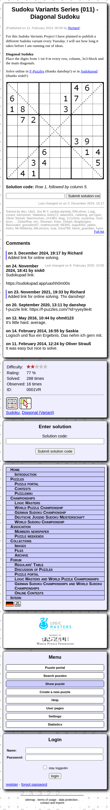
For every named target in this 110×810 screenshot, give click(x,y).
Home (15, 469)
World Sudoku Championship (39, 522)
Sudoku (13, 412)
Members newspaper (32, 531)
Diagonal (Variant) (38, 412)
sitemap (30, 799)
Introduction (25, 474)
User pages (55, 708)
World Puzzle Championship (39, 507)
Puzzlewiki (24, 493)
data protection (68, 799)
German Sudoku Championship (40, 512)
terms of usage (47, 799)
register (12, 784)
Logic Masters (27, 503)
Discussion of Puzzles (34, 569)
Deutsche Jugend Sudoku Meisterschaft (49, 517)
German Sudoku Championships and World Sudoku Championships (58, 585)
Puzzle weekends (29, 536)
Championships (22, 498)
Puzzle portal (27, 484)
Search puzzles (55, 675)
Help (55, 700)
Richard (73, 28)
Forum (15, 560)
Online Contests (29, 593)
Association (20, 526)
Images (20, 545)
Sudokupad (89, 71)
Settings (55, 716)
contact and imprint (52, 802)
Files (19, 550)
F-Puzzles (36, 71)
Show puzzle (55, 684)
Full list (99, 231)
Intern (15, 597)
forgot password (34, 784)
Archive (21, 555)
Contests (23, 488)
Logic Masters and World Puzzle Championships (57, 579)
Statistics (55, 724)
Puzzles (17, 479)
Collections (20, 541)
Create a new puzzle (55, 692)
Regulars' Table (29, 564)
